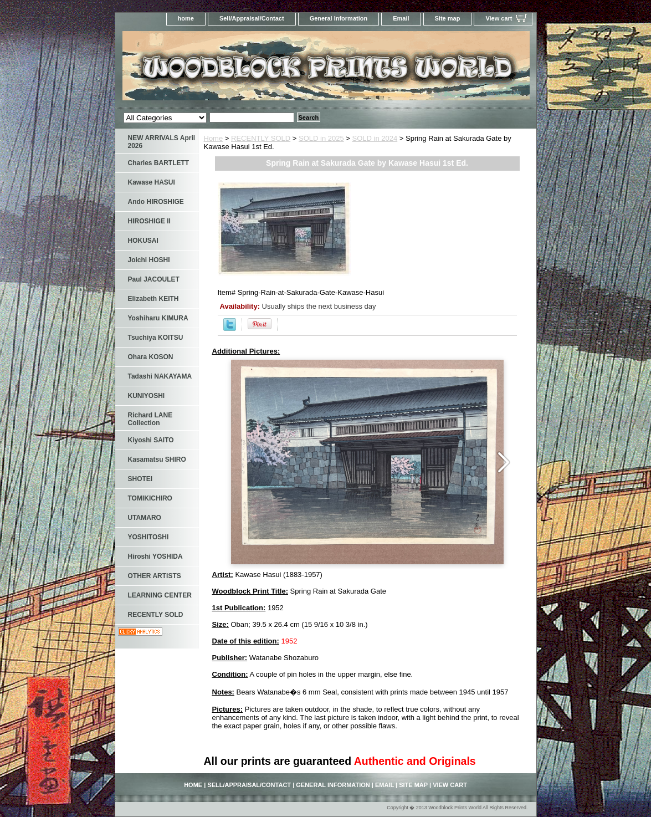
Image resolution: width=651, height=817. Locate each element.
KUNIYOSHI (146, 396)
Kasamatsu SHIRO (157, 459)
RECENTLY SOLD (260, 138)
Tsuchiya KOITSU (155, 337)
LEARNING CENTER (160, 595)
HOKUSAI (143, 240)
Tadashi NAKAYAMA (160, 376)
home (186, 18)
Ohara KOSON (150, 357)
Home (213, 138)
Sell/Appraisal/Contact (251, 18)
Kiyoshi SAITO (151, 440)
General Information (339, 18)
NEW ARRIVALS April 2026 (162, 142)
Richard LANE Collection (150, 419)
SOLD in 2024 (375, 138)
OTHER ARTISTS (154, 576)
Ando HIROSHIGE (156, 202)
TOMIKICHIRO (150, 498)
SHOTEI (140, 479)
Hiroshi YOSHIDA (155, 556)
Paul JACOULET (154, 279)
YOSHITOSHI (148, 537)
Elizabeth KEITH (153, 299)
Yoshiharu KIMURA (158, 318)
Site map (447, 18)
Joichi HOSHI (149, 260)
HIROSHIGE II (149, 221)
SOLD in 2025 (321, 138)
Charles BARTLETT (158, 163)
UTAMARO (144, 518)
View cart (498, 18)
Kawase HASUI (151, 182)
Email (401, 18)
